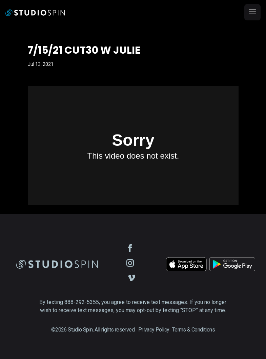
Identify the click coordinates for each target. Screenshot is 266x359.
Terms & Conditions (193, 329)
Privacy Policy (153, 329)
